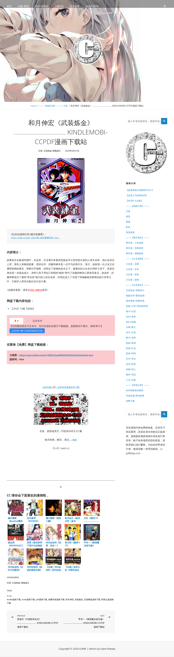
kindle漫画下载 (14, 599)
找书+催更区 (42, 6)
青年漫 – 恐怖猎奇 (135, 252)
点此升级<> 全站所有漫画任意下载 (61, 386)
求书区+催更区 (36, 290)
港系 (128, 218)
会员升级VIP (92, 6)
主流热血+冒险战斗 (52, 150)
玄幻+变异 (131, 325)
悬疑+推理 (131, 353)
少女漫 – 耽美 (133, 280)
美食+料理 (131, 365)
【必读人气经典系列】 (138, 196)
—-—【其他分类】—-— (139, 398)
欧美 (128, 229)
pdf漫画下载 (41, 599)
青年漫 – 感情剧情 (135, 257)
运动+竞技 (131, 376)
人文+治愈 (131, 393)
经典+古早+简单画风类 (138, 314)
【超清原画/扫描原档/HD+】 (141, 190)
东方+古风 (131, 342)
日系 (66, 105)
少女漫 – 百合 (133, 274)
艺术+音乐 (131, 370)
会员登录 (75, 6)
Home (33, 105)
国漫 (128, 224)
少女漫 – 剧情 (133, 286)
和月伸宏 (70, 599)
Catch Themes (108, 649)
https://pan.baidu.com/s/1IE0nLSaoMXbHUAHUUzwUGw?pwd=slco (59, 354)
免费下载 (131, 415)
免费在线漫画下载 (56, 599)
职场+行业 (131, 359)
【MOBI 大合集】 (135, 201)
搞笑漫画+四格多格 (136, 308)
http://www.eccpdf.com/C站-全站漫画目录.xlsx (38, 237)
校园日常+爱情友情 (136, 303)
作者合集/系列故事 (136, 410)
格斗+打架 (131, 320)
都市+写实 (131, 387)
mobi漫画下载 (28, 599)
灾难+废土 (131, 336)
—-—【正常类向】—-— (139, 291)
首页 (9, 6)
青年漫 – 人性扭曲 (135, 246)
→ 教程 (73, 439)
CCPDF (82, 649)
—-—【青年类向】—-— (139, 241)
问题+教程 (23, 6)
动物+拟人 (131, 381)
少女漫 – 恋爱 (133, 269)
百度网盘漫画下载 (92, 599)
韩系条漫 (131, 235)
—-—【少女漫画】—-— (139, 263)
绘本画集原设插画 (135, 404)
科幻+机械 (131, 331)
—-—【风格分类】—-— (50, 105)
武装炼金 (79, 599)
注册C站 (59, 6)
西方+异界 (131, 348)
